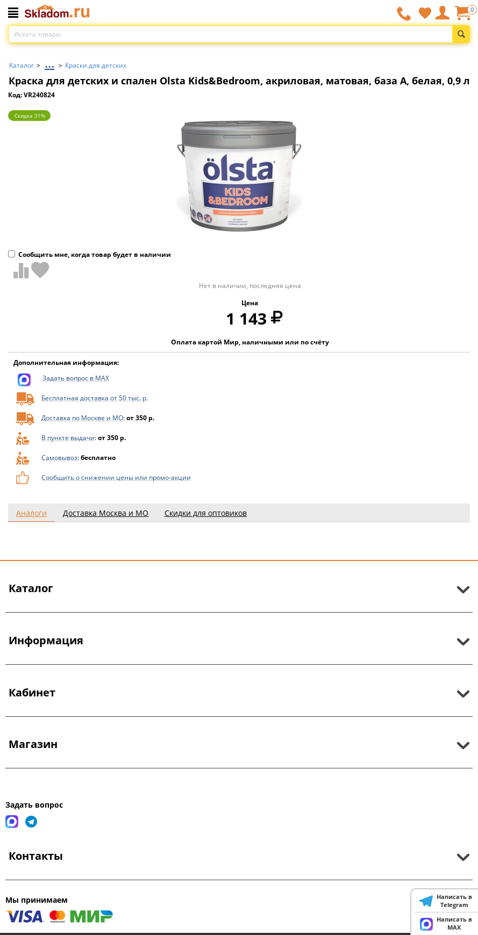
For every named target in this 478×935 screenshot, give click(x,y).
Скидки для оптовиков (206, 513)
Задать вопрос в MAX (75, 378)
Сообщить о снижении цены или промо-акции (116, 477)
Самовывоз (59, 457)
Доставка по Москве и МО (82, 417)
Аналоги (31, 513)
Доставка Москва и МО (105, 513)
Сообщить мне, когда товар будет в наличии (89, 254)
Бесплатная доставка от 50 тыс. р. (94, 397)
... (49, 62)
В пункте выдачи (68, 437)
